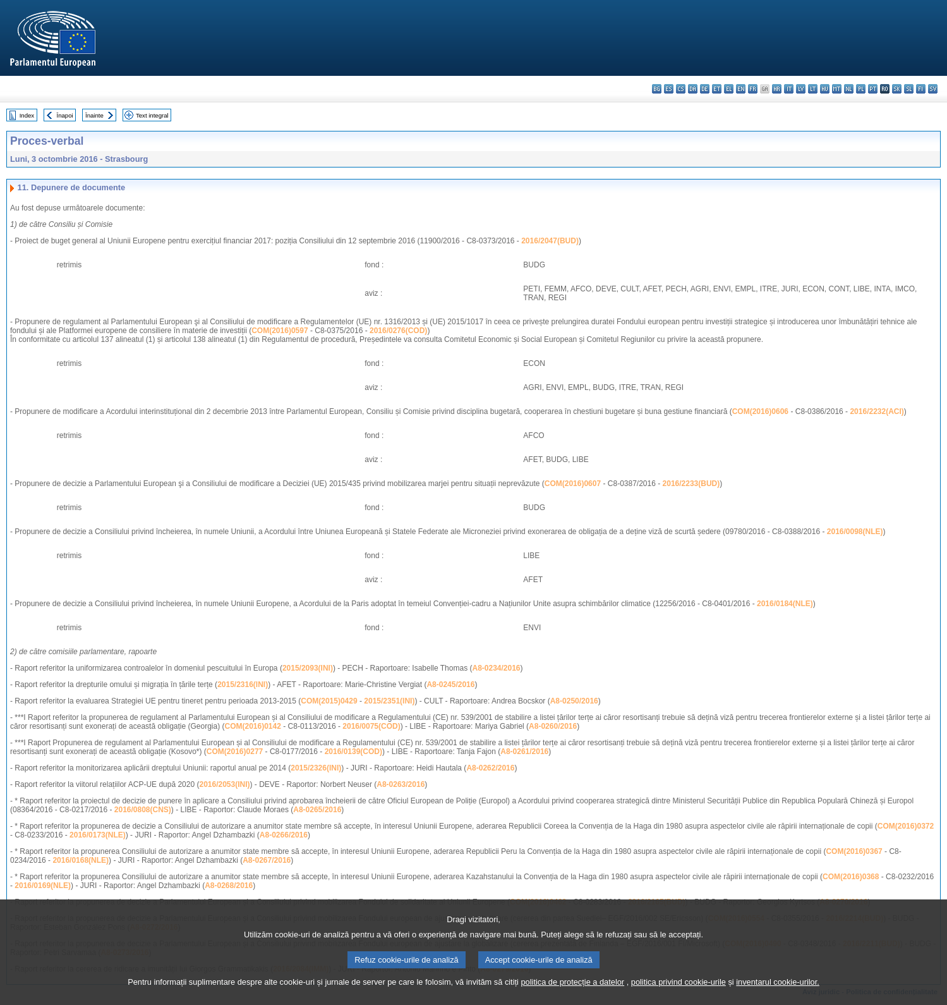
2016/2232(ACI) (876, 411)
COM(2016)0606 (760, 411)
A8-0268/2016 (229, 885)
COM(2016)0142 (253, 726)
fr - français (752, 89)
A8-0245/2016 (450, 684)
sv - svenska (933, 89)
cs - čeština (680, 89)
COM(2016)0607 (573, 483)
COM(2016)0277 (235, 751)
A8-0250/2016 (574, 701)
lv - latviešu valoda (800, 89)
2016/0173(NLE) (97, 835)
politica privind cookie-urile (678, 997)
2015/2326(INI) (316, 768)
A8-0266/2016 (284, 835)
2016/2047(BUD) (550, 240)
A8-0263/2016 (401, 784)
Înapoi (65, 115)
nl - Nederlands (849, 89)
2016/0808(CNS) (142, 809)
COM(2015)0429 (329, 701)
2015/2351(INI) (389, 701)
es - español (668, 89)
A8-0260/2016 (553, 726)
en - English (740, 89)
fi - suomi (921, 89)
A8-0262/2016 (490, 768)
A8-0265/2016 (317, 809)
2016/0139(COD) (353, 751)
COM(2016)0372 (906, 826)
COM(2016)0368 (851, 876)
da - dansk (692, 89)
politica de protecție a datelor (572, 997)
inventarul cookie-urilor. (777, 997)
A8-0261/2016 (524, 751)
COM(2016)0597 (279, 330)
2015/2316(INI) (242, 684)
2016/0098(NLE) (855, 531)
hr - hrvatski (776, 89)
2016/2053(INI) (224, 784)
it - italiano (788, 89)
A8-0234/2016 (496, 668)
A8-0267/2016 (267, 860)
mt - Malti (836, 89)
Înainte (94, 115)
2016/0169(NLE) (43, 885)
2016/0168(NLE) (80, 860)
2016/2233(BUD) (691, 483)
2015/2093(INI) (307, 668)
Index (27, 115)
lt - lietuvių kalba (812, 89)
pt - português (873, 89)
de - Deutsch (704, 89)
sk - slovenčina (897, 89)
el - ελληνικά (728, 89)
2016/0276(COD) (398, 330)
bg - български (656, 89)
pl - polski (861, 89)
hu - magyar (824, 89)
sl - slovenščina (909, 89)
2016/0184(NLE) (785, 603)
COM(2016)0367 (854, 851)
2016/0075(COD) (371, 726)
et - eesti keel (716, 89)
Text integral (152, 115)
